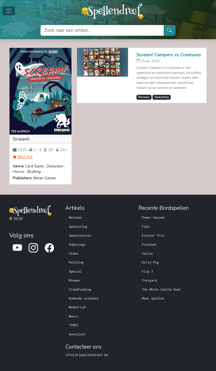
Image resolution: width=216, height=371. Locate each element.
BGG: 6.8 (25, 157)
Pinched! (149, 244)
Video (73, 253)
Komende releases (84, 298)
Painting (76, 262)
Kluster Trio (153, 235)
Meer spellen (153, 298)
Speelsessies (80, 235)
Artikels (74, 208)
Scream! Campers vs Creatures (168, 55)
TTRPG (73, 325)
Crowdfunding (80, 289)
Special (75, 271)
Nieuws (74, 280)
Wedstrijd (77, 307)
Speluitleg (78, 226)
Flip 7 (147, 271)
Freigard (149, 280)
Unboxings (77, 244)
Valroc (147, 253)
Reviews (75, 217)
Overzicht (77, 334)
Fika (145, 226)
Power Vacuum (153, 217)
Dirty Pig (150, 262)
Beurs (73, 316)
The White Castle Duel (161, 289)
